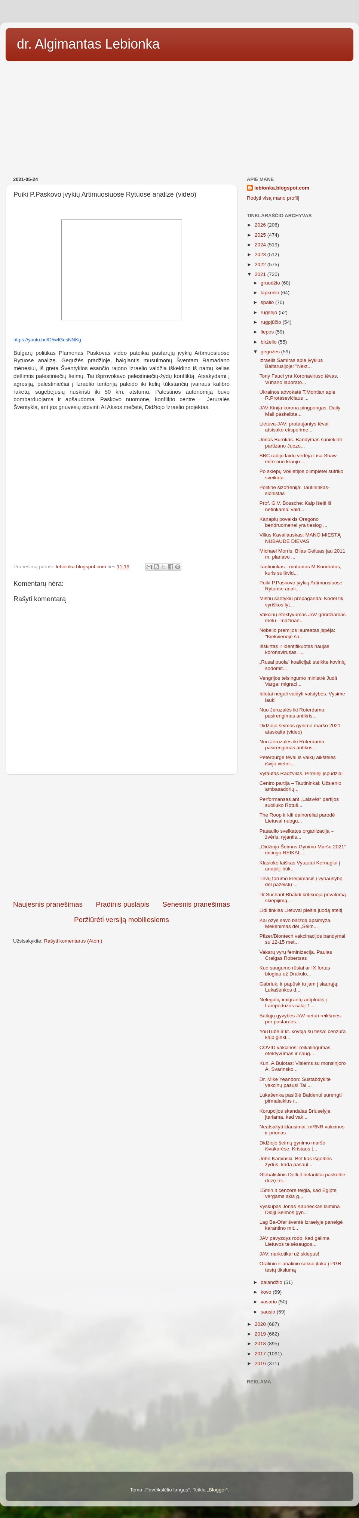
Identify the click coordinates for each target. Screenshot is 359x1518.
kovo (267, 1292)
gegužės (271, 351)
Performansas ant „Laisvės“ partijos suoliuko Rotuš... (299, 802)
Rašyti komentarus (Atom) (73, 941)
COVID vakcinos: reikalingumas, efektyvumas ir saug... (296, 1050)
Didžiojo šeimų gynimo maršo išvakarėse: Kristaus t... (292, 1146)
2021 (261, 274)
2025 (261, 235)
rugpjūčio (272, 322)
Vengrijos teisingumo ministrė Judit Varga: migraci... (298, 681)
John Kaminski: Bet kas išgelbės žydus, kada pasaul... (296, 1161)
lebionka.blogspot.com (281, 188)
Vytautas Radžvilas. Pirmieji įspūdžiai (301, 773)
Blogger (217, 1490)
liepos (268, 332)
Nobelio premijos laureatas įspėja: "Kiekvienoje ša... (297, 633)
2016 (261, 1363)
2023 (261, 254)
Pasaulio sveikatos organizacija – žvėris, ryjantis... (297, 834)
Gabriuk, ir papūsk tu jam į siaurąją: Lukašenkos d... (299, 987)
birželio (269, 342)
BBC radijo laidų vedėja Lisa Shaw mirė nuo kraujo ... (298, 458)
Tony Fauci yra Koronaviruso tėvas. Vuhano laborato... (299, 379)
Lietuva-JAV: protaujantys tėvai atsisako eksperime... (294, 427)
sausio (269, 1312)
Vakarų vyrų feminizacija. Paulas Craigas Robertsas (296, 955)
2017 (261, 1353)
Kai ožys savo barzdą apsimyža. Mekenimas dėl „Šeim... (296, 923)
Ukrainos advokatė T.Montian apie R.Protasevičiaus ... (297, 395)
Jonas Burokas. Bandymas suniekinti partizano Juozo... (301, 442)
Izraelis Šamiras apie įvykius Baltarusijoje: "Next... (291, 363)
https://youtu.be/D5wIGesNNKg (47, 339)
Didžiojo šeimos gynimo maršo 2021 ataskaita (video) (300, 728)
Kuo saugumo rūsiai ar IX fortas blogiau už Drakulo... (295, 971)
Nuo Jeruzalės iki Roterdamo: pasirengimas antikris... (293, 713)
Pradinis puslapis (122, 904)
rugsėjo (270, 312)
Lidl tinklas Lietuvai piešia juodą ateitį (301, 910)
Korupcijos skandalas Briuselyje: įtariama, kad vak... (296, 1114)
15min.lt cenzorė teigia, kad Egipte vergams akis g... (298, 1193)
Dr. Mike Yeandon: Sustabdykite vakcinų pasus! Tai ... (295, 1082)
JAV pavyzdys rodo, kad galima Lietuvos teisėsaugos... (294, 1241)
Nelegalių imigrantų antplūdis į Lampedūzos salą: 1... (293, 1002)
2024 (261, 245)
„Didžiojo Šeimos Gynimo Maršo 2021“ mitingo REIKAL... (303, 849)
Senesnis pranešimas (196, 904)
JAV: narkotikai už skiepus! (289, 1254)
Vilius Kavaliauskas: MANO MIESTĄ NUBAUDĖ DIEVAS (300, 538)
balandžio (272, 1282)
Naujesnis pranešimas (48, 904)
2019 (261, 1334)
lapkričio (270, 292)
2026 (261, 225)
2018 (261, 1343)
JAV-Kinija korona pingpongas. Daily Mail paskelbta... (300, 411)
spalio (268, 302)
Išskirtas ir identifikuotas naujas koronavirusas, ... (294, 649)
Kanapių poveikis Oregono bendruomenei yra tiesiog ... (294, 522)
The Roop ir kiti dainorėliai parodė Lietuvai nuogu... (297, 818)
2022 (261, 264)
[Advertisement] (179, 116)
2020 (261, 1324)
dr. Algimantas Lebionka (88, 44)
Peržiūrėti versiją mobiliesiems (121, 920)
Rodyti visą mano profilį (273, 198)
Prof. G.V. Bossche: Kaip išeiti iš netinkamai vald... (295, 506)
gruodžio (271, 283)
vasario (269, 1302)
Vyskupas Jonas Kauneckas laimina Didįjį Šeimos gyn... (300, 1209)
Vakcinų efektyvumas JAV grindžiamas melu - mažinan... (303, 617)
